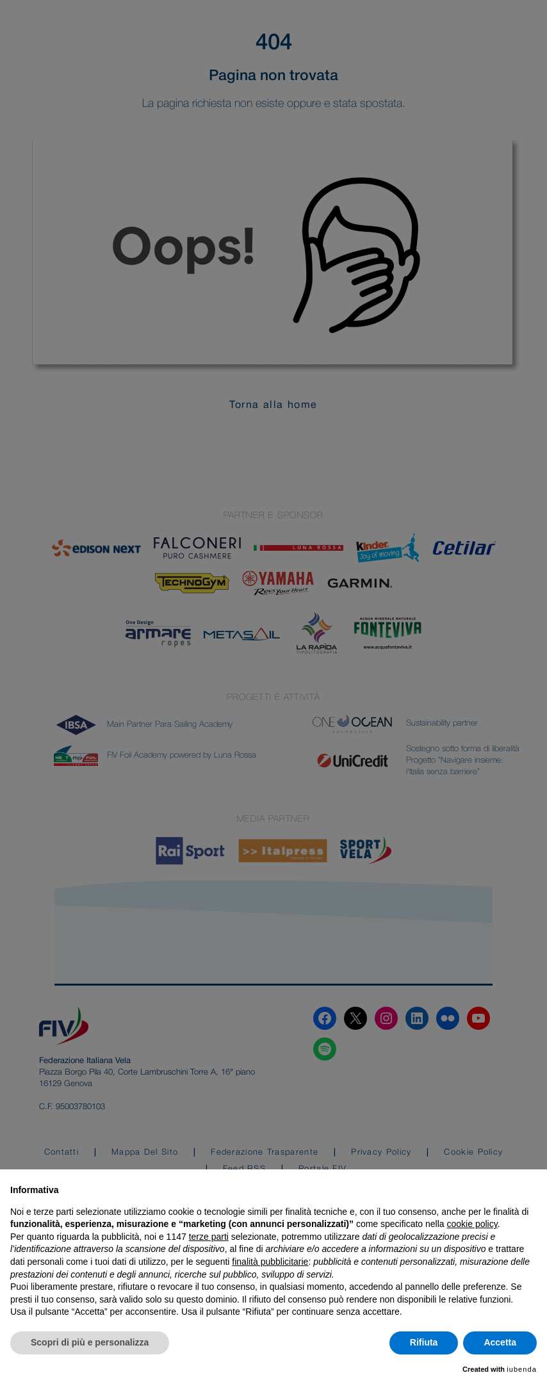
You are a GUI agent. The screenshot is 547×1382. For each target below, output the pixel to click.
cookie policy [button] (472, 1224)
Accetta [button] (500, 1342)
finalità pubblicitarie (270, 1261)
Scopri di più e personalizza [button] (90, 1342)
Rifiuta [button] (424, 1342)
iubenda (522, 1369)
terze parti (209, 1237)
